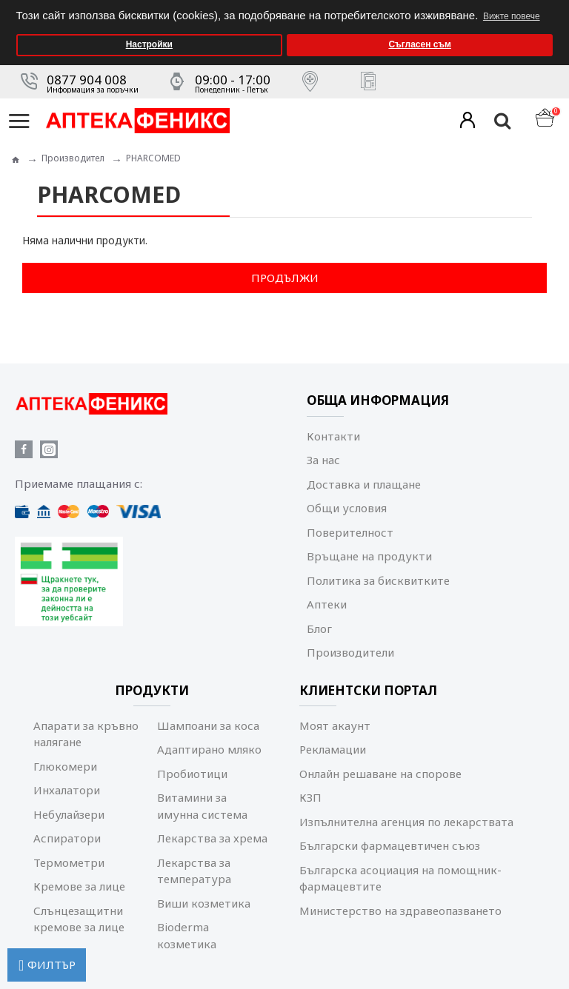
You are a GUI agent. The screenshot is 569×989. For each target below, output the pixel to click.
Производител (72, 158)
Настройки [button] (149, 44)
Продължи (285, 277)
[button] (554, 5)
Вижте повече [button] (511, 16)
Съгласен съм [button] (419, 44)
